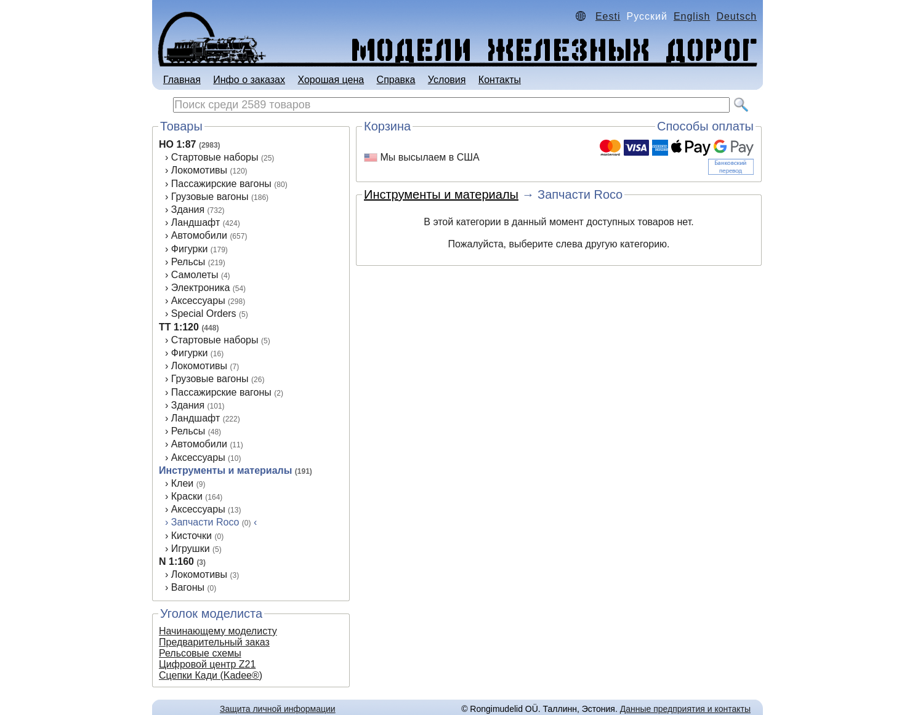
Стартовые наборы (215, 157)
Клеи (182, 483)
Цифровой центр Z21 (207, 664)
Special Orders (203, 313)
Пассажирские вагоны (221, 183)
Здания (187, 209)
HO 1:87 (177, 144)
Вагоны (187, 587)
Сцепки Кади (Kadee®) (210, 675)
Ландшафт (195, 222)
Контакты (499, 79)
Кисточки (191, 535)
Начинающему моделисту (218, 631)
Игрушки (190, 548)
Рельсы (188, 262)
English (692, 16)
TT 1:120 (179, 327)
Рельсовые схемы (200, 653)
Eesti (608, 16)
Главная (182, 79)
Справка (396, 79)
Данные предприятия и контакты (685, 709)
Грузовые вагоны (210, 196)
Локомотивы (199, 170)
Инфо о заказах (249, 79)
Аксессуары (198, 300)
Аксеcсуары (198, 457)
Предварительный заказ (214, 642)
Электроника (200, 287)
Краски (187, 496)
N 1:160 (176, 561)
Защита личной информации (278, 709)
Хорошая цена (330, 79)
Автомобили (199, 235)
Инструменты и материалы (225, 470)
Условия (447, 79)
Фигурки (189, 249)
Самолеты (195, 275)
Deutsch (736, 16)
